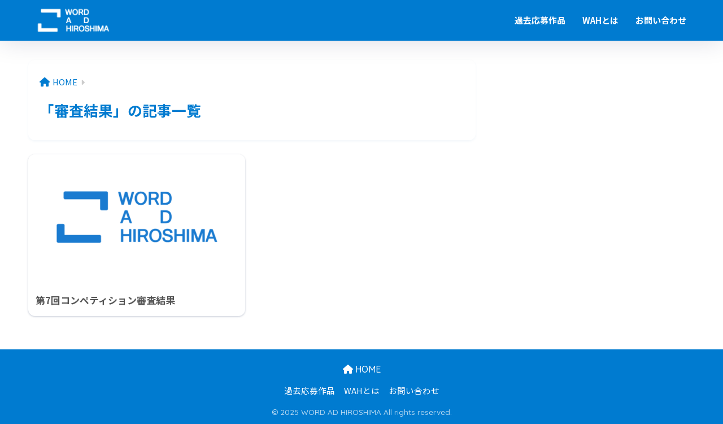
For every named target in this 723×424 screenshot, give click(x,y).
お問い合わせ (660, 20)
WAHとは (600, 20)
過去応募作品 (540, 20)
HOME (362, 369)
